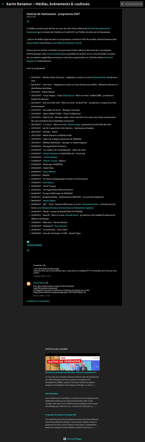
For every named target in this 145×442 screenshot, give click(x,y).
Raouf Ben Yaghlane (85, 208)
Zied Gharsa (48, 182)
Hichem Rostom (65, 208)
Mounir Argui (74, 124)
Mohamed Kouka (90, 204)
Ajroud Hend (38, 283)
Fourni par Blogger (72, 439)
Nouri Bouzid (61, 226)
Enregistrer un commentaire (38, 301)
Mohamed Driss (99, 77)
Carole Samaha (54, 54)
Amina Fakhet (33, 43)
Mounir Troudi (74, 43)
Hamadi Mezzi (72, 215)
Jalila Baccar (69, 95)
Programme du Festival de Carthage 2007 (60, 415)
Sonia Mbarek (58, 43)
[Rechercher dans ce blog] (131, 4)
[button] (28, 21)
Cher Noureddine (51, 394)
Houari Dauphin (50, 153)
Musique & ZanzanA (35, 245)
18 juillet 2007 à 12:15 (42, 276)
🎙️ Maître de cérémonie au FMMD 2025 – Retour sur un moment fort (70, 372)
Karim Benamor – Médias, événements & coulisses (48, 4)
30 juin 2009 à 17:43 (41, 296)
